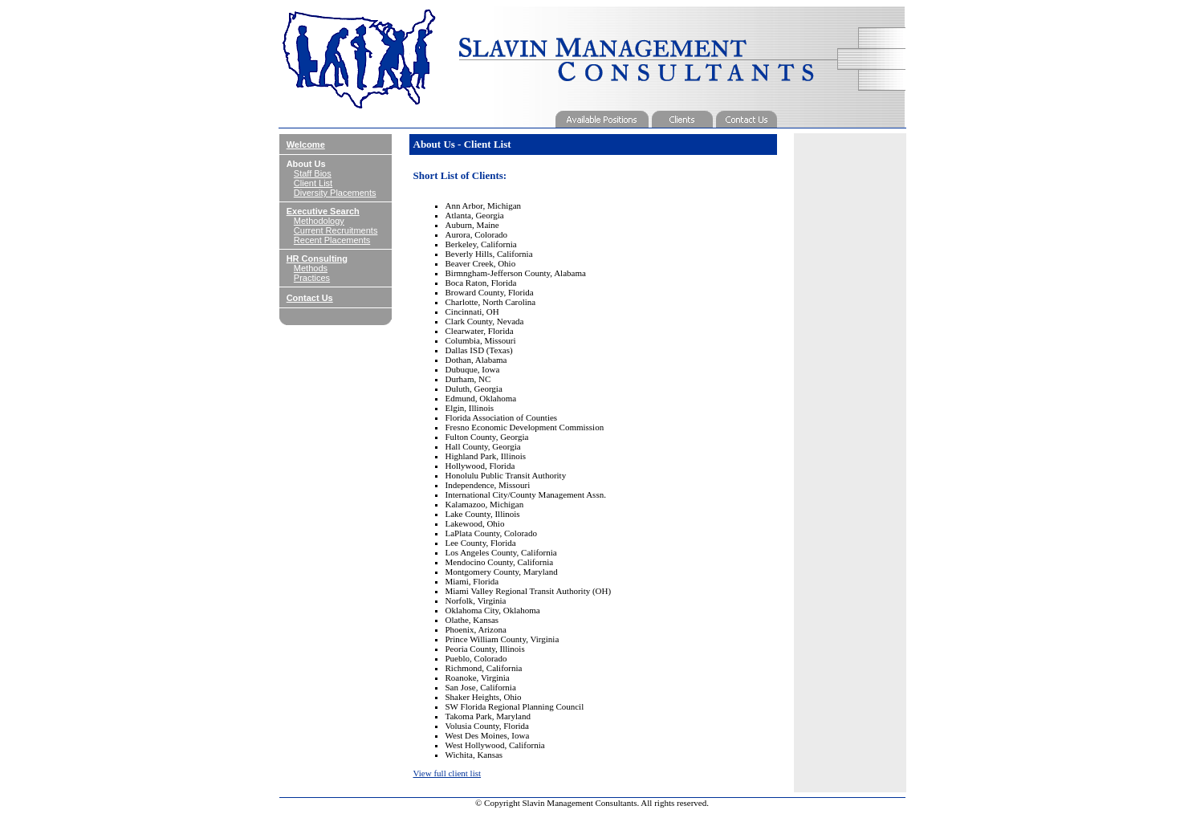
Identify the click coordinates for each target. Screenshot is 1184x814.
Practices (312, 278)
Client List (313, 183)
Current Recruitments (336, 230)
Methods (311, 268)
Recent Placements (332, 240)
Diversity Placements (335, 192)
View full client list (447, 773)
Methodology (319, 221)
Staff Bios (313, 173)
